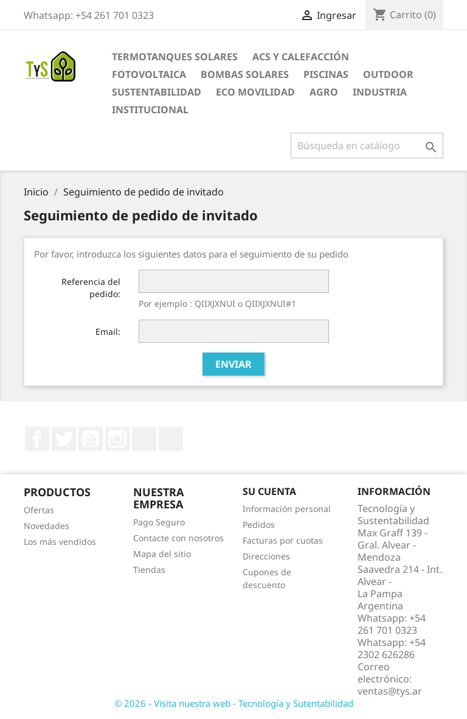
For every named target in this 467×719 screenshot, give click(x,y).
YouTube (90, 439)
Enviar (233, 364)
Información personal (287, 508)
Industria (380, 92)
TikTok (171, 439)
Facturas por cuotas (283, 540)
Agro (324, 92)
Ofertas (39, 510)
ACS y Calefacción (300, 56)
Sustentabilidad (156, 92)
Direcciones (266, 556)
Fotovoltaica (149, 74)
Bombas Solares (245, 74)
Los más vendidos (60, 541)
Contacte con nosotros (178, 538)
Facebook (37, 439)
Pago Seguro (159, 522)
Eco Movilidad (255, 92)
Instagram (117, 439)
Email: (107, 331)
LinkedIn (144, 439)
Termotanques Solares (175, 56)
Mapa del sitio (162, 553)
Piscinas (325, 74)
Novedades (46, 525)
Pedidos (259, 524)
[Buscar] (367, 145)
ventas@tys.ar (390, 691)
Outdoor (388, 74)
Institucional (150, 109)
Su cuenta (269, 491)
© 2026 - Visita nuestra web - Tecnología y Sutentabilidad (233, 703)
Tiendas (149, 569)
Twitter (64, 439)
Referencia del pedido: (90, 288)
